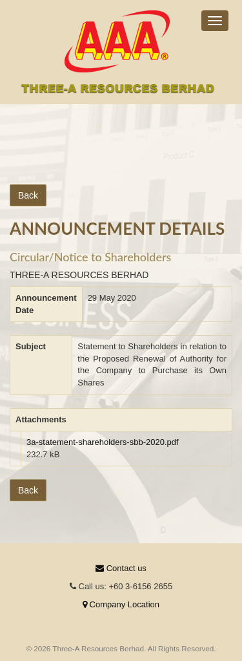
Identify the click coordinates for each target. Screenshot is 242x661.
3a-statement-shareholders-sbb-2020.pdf (102, 442)
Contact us (121, 568)
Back (28, 195)
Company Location (121, 604)
